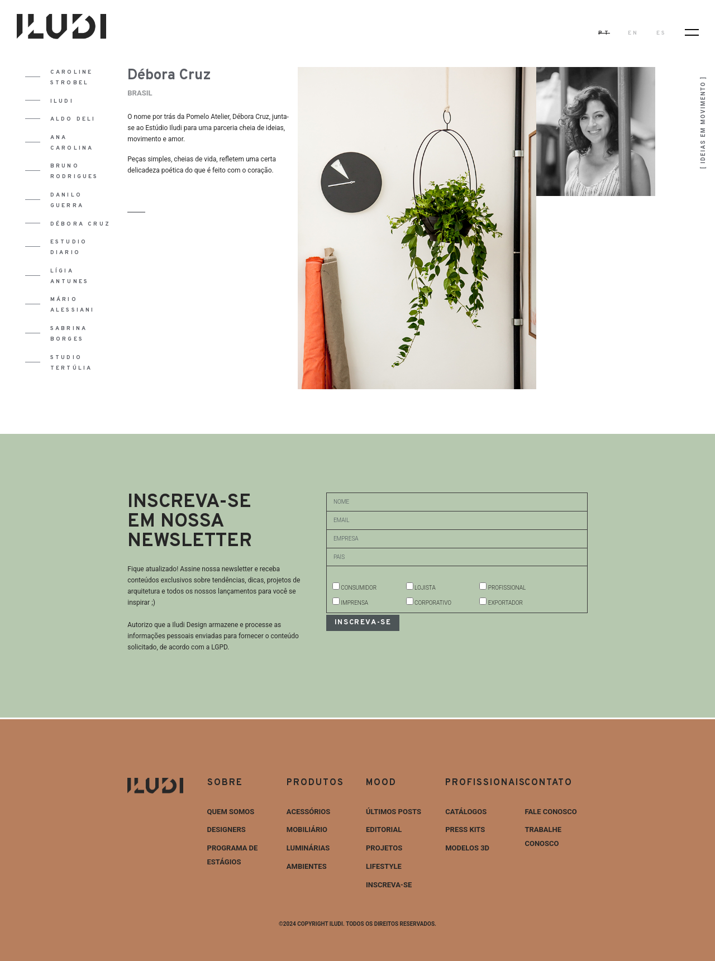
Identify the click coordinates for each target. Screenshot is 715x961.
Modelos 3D (467, 848)
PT (603, 33)
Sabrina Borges (68, 334)
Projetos (384, 848)
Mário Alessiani (72, 305)
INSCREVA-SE (389, 885)
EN (633, 33)
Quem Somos (231, 811)
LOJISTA (425, 588)
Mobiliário (307, 829)
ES (661, 33)
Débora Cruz (80, 224)
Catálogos (466, 811)
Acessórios (309, 811)
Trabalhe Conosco (543, 836)
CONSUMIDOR (358, 588)
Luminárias (308, 848)
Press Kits (465, 829)
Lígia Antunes (69, 276)
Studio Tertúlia (71, 363)
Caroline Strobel (71, 78)
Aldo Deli (73, 119)
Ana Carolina (72, 143)
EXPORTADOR (505, 603)
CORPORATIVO (432, 603)
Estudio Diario (68, 247)
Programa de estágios (232, 855)
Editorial (384, 829)
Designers (226, 829)
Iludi (62, 101)
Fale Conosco (550, 811)
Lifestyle (384, 866)
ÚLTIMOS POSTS (393, 811)
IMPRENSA (354, 603)
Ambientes (307, 866)
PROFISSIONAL (507, 588)
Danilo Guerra (67, 200)
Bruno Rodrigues (74, 171)
